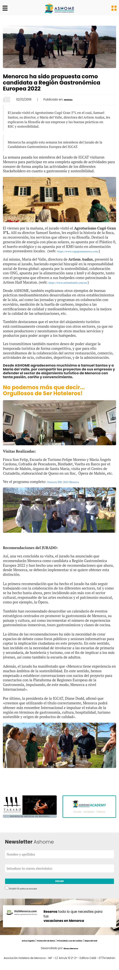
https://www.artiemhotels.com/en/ (77, 286)
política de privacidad (32, 895)
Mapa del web (103, 948)
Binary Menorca (70, 955)
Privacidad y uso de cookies (74, 948)
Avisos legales (15, 948)
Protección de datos (40, 948)
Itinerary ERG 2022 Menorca (70, 486)
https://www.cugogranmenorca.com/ (43, 255)
